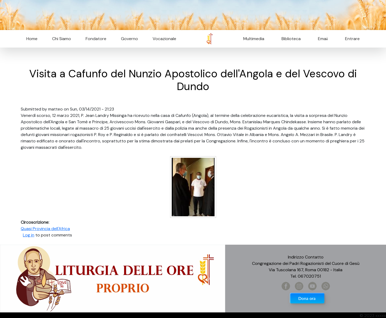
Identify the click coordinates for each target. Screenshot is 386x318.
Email (321, 38)
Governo (129, 38)
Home (31, 38)
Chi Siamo (61, 38)
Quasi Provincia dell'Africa (45, 228)
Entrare (352, 38)
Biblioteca (291, 38)
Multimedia (253, 38)
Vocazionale (164, 38)
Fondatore (96, 38)
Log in (28, 235)
